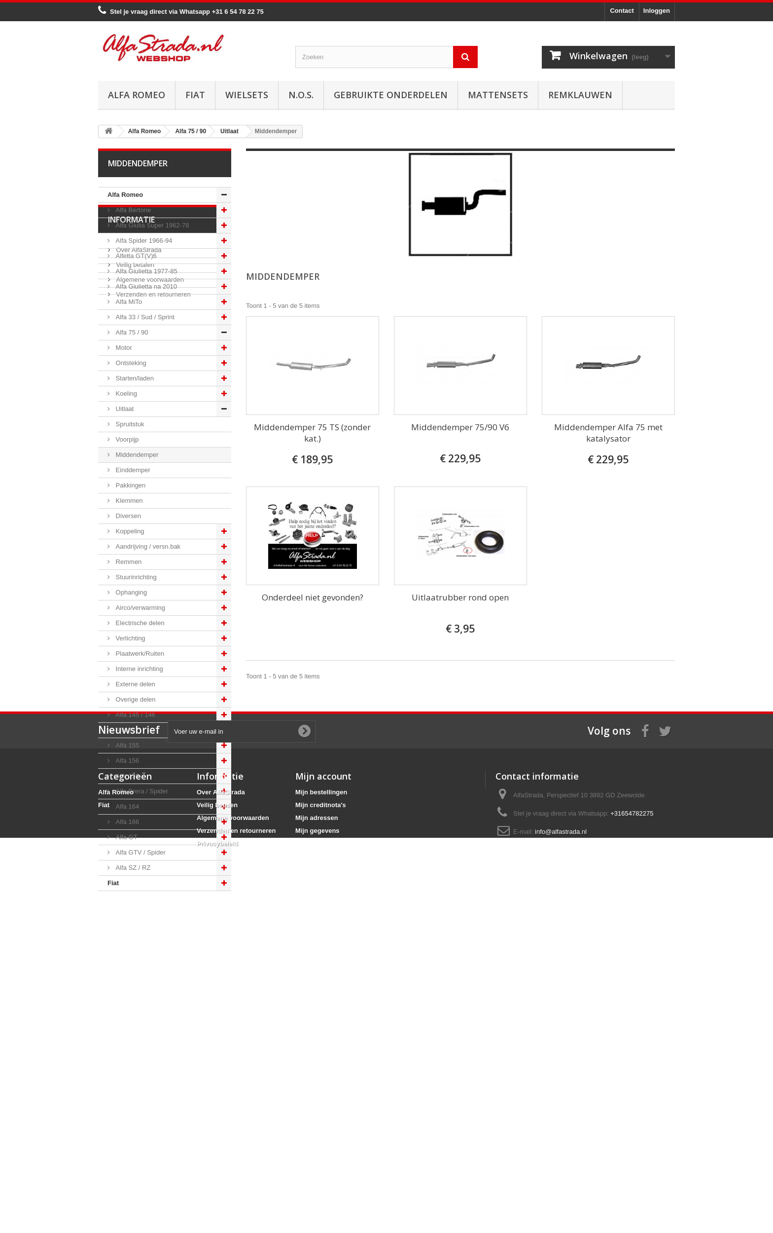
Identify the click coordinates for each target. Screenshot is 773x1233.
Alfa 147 (126, 730)
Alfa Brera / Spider (141, 791)
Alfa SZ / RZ (132, 867)
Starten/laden (134, 378)
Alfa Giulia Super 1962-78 (151, 225)
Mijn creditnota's (320, 1132)
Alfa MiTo (128, 301)
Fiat (195, 95)
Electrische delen (139, 623)
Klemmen (128, 500)
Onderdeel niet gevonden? (312, 597)
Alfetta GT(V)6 (135, 256)
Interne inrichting (138, 669)
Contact (621, 10)
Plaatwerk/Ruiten (139, 653)
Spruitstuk (129, 424)
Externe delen (134, 684)
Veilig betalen (134, 962)
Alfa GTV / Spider (140, 852)
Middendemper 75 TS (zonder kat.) (312, 432)
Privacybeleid (217, 1170)
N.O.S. (301, 95)
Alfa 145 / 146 (134, 714)
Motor (123, 347)
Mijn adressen (316, 1145)
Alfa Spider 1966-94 (143, 240)
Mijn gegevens (317, 1157)
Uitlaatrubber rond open (460, 597)
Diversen (127, 516)
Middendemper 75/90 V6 (460, 427)
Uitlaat (124, 408)
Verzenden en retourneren (152, 991)
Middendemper (136, 454)
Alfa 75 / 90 (131, 332)
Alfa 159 (126, 776)
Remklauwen (580, 95)
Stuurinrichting (135, 577)
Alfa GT (126, 837)
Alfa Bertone (132, 210)
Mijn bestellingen (321, 1119)
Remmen (127, 561)
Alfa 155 (126, 745)
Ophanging (130, 592)
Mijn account (323, 1103)
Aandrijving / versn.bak (147, 546)
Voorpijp (126, 439)
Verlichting (129, 638)
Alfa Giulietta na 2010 (145, 286)
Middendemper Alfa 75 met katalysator (608, 432)
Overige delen (135, 699)
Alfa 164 (126, 806)
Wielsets (246, 95)
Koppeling (129, 531)
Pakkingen (129, 485)
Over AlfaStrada (137, 947)
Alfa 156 (126, 760)
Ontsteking (130, 363)
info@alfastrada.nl (561, 1158)
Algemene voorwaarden (149, 976)
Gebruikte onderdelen (391, 95)
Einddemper (132, 470)
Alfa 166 (126, 821)
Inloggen (656, 10)
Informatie (131, 920)
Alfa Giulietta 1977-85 (145, 271)
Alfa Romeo (136, 95)
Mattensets (498, 95)
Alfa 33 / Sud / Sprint (144, 317)
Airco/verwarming (139, 607)
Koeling (125, 393)
